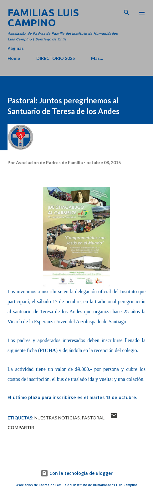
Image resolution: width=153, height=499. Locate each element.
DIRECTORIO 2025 (55, 58)
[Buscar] (126, 11)
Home (14, 58)
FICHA (48, 350)
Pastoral (93, 417)
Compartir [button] (21, 427)
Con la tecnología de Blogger (77, 473)
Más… (97, 58)
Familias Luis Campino (43, 17)
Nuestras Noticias (57, 417)
